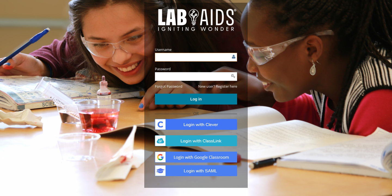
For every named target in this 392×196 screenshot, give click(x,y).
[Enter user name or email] (196, 57)
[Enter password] (196, 76)
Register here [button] (226, 86)
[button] (168, 86)
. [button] (196, 124)
